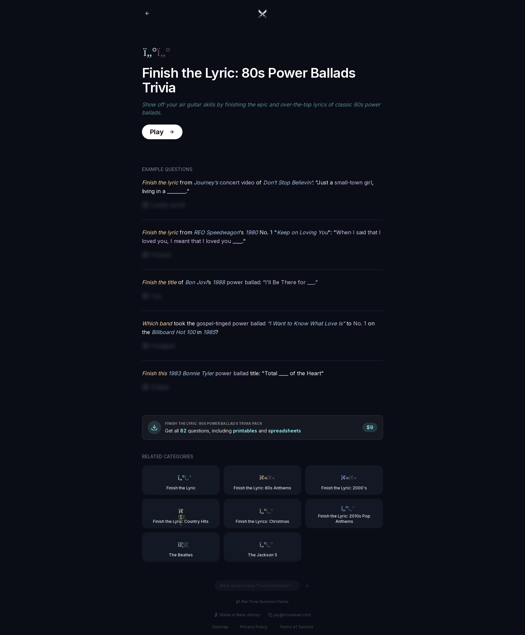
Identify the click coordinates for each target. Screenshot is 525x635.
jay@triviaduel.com (289, 614)
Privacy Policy (254, 626)
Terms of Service (296, 626)
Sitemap (220, 626)
